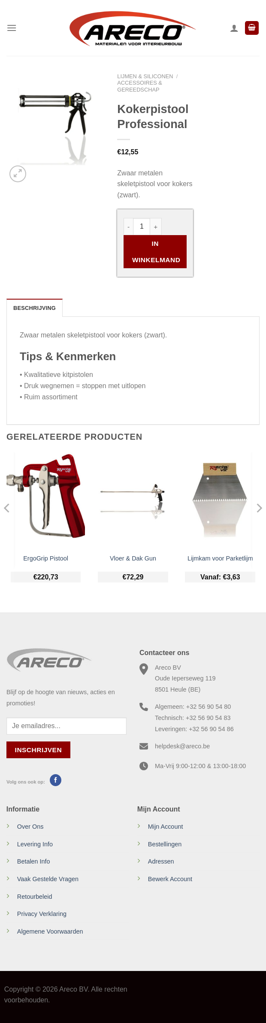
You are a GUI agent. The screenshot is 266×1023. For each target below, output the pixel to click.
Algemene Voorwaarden (50, 931)
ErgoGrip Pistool (45, 558)
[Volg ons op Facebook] (55, 780)
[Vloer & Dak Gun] (133, 500)
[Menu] (11, 27)
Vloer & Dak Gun (133, 558)
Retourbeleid (34, 896)
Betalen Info (33, 861)
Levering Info (35, 844)
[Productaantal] (141, 226)
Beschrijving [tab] (34, 308)
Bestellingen (164, 844)
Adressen (161, 861)
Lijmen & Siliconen (145, 76)
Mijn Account (165, 826)
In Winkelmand (156, 251)
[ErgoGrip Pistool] (45, 500)
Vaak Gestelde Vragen (48, 879)
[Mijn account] (234, 27)
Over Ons (30, 826)
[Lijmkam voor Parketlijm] (220, 500)
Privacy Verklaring (41, 913)
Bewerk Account (170, 879)
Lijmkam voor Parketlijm (220, 558)
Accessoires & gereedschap (139, 86)
